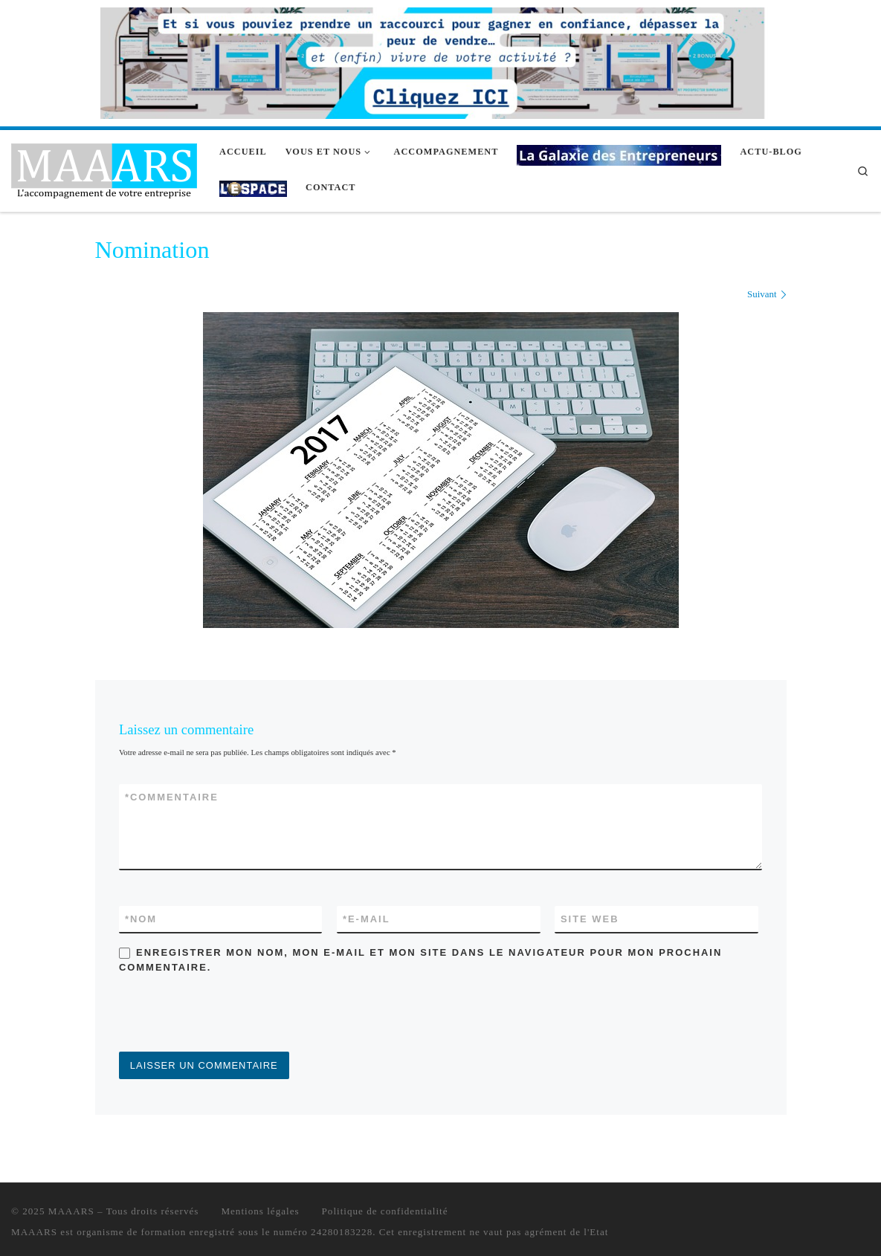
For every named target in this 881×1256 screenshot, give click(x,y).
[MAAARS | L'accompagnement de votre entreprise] (104, 168)
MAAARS (71, 1211)
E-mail (366, 919)
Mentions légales (260, 1211)
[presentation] (232, 1015)
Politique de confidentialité (385, 1211)
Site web (590, 919)
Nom (141, 919)
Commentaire (172, 797)
